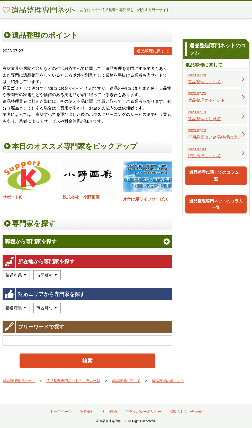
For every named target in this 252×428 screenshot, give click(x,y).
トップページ (61, 412)
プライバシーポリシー (143, 412)
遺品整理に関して (153, 51)
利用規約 (110, 412)
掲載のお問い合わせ (185, 412)
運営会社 (87, 412)
